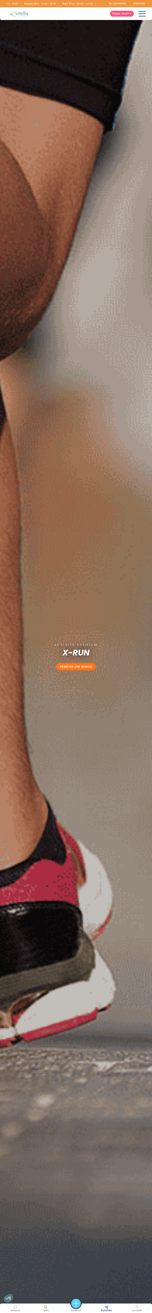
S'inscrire (139, 3)
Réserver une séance (76, 667)
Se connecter (117, 3)
